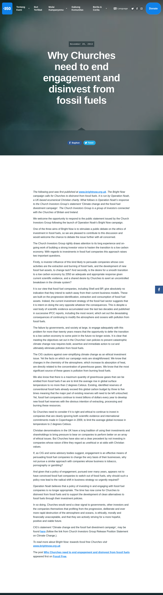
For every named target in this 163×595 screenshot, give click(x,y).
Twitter (132, 8)
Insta (141, 8)
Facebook (159, 290)
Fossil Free (59, 556)
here (43, 531)
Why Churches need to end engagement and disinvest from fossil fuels (87, 552)
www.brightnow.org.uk (92, 192)
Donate (153, 8)
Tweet (90, 143)
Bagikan (76, 143)
